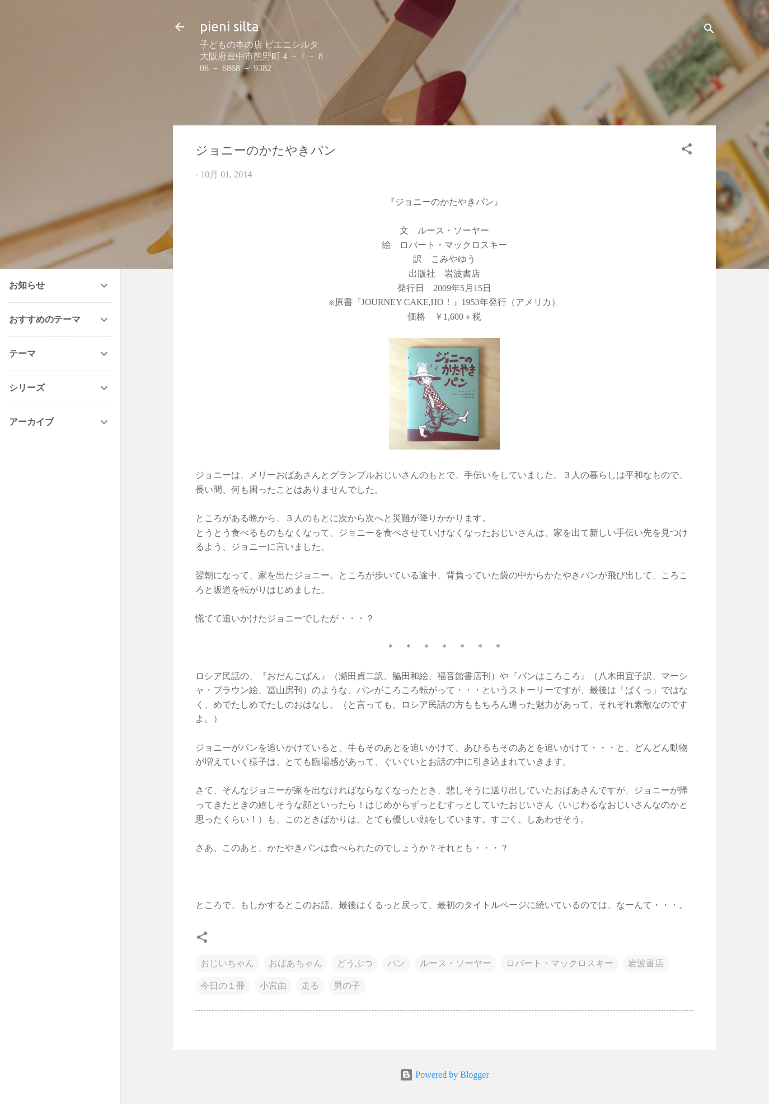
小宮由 (273, 985)
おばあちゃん (295, 963)
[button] (686, 151)
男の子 (347, 985)
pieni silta (229, 26)
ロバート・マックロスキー (559, 963)
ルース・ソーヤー (455, 963)
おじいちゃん (227, 963)
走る (310, 985)
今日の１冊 (222, 985)
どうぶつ (355, 963)
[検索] (709, 30)
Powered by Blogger (444, 1074)
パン (396, 963)
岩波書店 (646, 963)
